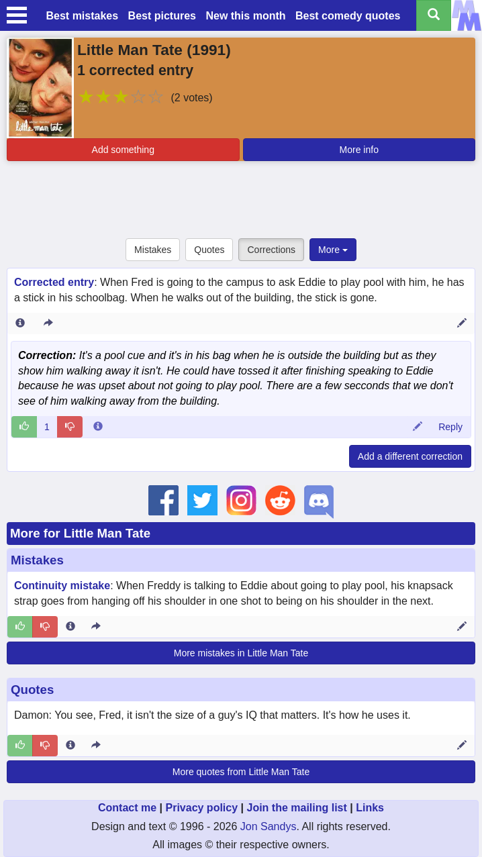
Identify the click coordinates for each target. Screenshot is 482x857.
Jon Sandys (268, 826)
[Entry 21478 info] (20, 323)
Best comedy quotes (347, 15)
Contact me (127, 807)
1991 (209, 49)
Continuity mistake (62, 585)
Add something (123, 149)
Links (370, 807)
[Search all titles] (433, 15)
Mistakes (152, 249)
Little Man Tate (130, 49)
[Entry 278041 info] (70, 745)
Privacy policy (201, 807)
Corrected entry (54, 282)
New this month (245, 15)
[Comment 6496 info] (98, 427)
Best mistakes (82, 15)
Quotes (209, 249)
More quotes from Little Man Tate (241, 771)
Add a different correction (410, 456)
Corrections (271, 249)
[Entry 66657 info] (70, 627)
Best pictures (162, 15)
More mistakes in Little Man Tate (241, 653)
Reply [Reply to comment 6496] (450, 426)
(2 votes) (191, 97)
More (333, 249)
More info (359, 149)
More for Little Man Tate (80, 533)
